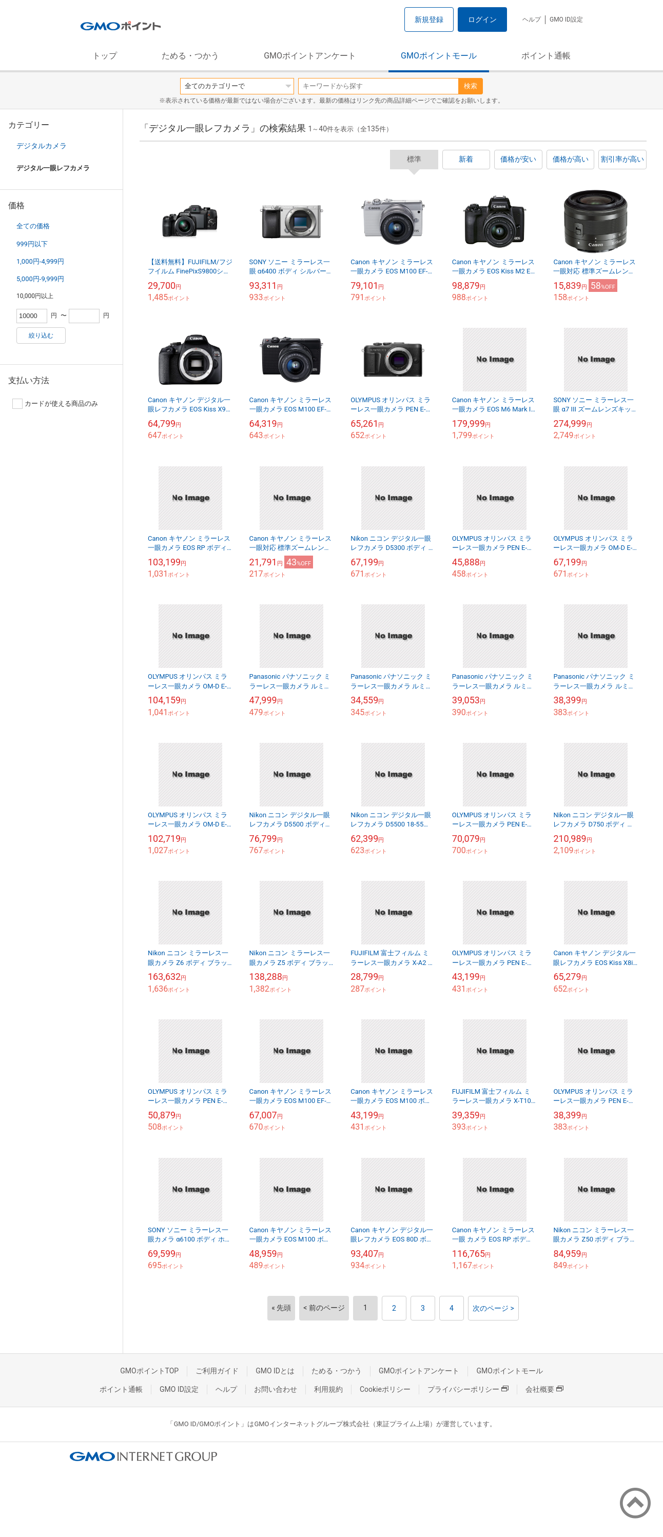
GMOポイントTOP (149, 1371)
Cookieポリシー (385, 1389)
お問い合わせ (275, 1389)
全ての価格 (33, 226)
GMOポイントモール (439, 56)
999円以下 (32, 244)
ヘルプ (531, 19)
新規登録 (429, 19)
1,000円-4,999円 (40, 261)
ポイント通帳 (546, 56)
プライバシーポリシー (468, 1389)
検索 (470, 86)
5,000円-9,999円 (40, 279)
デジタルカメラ (41, 146)
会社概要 (544, 1389)
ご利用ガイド (217, 1371)
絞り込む (41, 335)
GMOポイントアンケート (310, 56)
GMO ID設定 (566, 19)
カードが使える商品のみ (55, 404)
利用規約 (328, 1389)
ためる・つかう (190, 56)
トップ (104, 56)
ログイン (482, 19)
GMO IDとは (275, 1371)
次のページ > (493, 1308)
